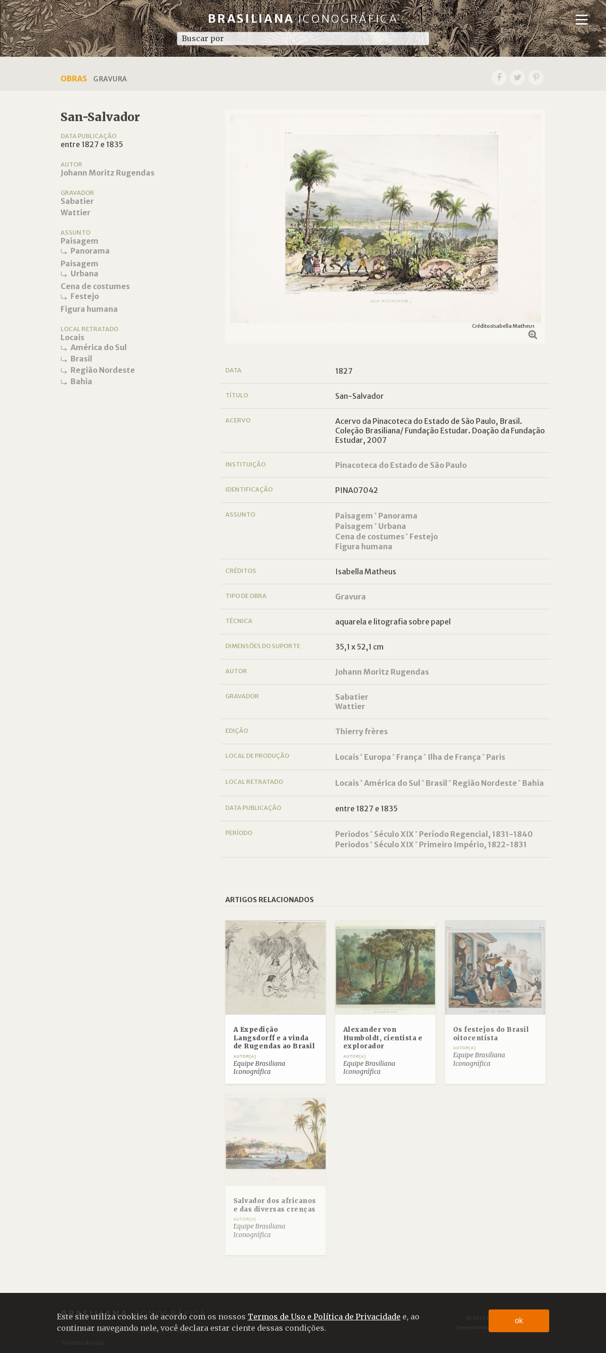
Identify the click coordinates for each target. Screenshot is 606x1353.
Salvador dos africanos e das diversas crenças (274, 1205)
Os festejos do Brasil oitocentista (491, 1034)
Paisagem (79, 241)
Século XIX (394, 834)
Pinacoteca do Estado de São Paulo (401, 465)
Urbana (84, 273)
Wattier (75, 212)
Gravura (350, 596)
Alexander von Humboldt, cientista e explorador (383, 1038)
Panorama (90, 250)
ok (519, 1321)
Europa (377, 757)
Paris (495, 757)
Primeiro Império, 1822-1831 (473, 844)
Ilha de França (454, 757)
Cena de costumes (95, 286)
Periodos (352, 834)
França (409, 757)
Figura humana (89, 309)
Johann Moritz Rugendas (107, 172)
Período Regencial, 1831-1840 (476, 834)
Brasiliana (303, 18)
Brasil (81, 358)
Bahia (81, 381)
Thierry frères (361, 731)
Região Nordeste (103, 370)
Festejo (85, 296)
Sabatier (77, 201)
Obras (74, 78)
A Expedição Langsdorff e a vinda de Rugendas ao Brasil (274, 1038)
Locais (72, 337)
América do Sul (99, 347)
